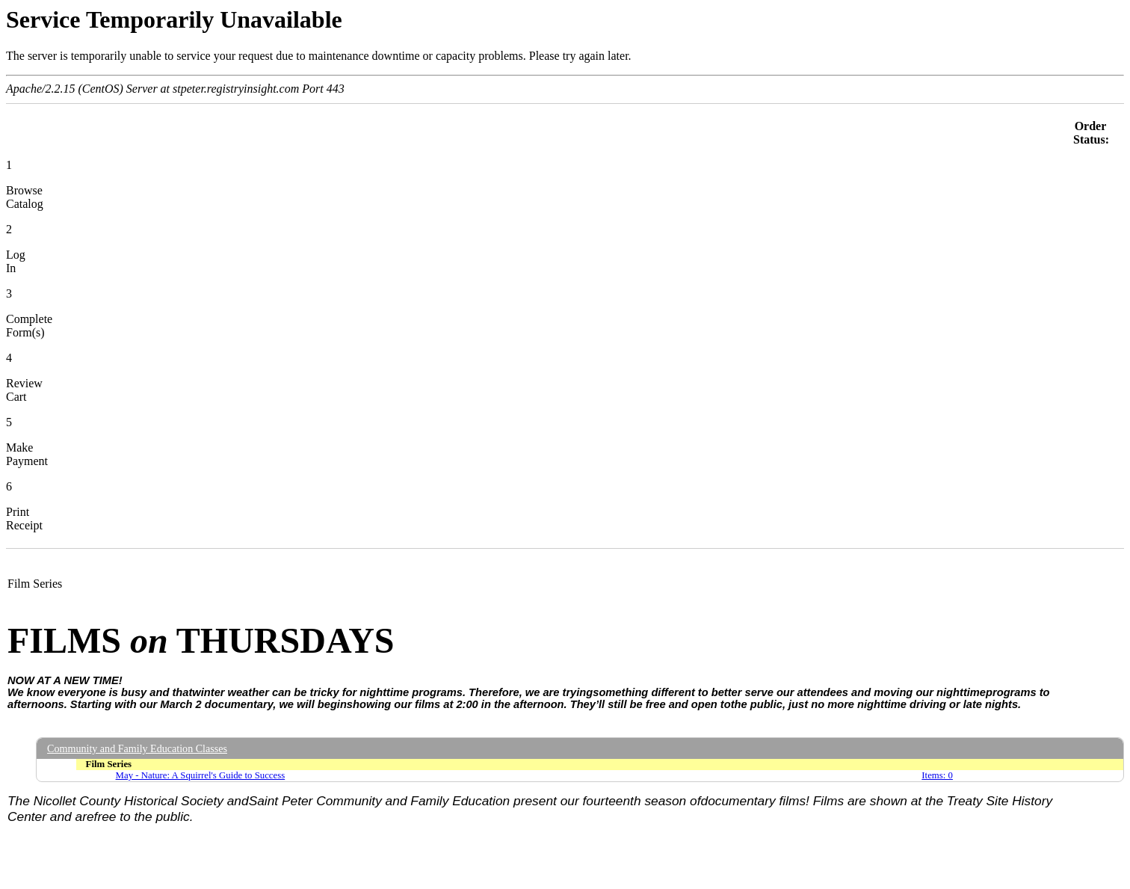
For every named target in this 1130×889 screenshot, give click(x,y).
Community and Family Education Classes (137, 748)
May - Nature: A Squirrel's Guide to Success (200, 775)
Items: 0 (937, 775)
